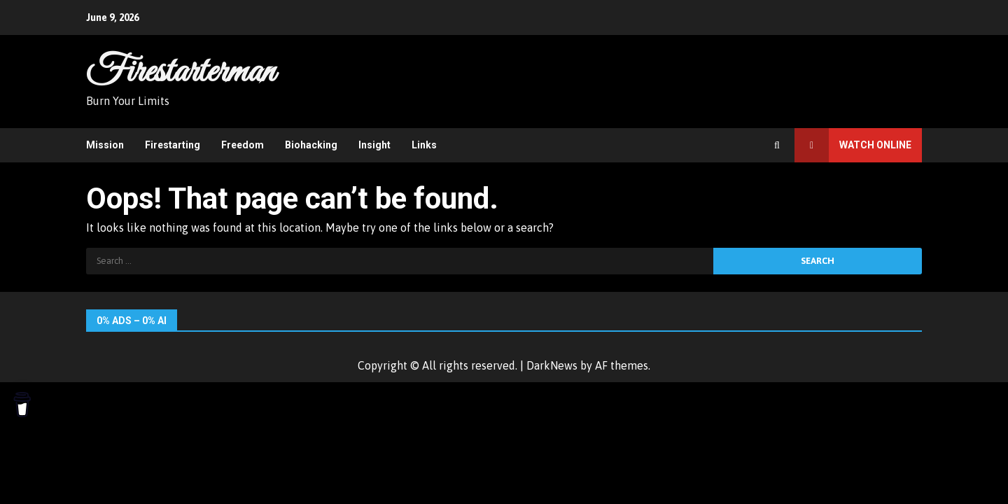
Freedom (242, 144)
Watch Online (852, 145)
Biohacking (311, 144)
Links (424, 144)
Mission (105, 144)
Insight (374, 144)
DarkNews (552, 365)
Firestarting (172, 144)
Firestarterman (180, 72)
